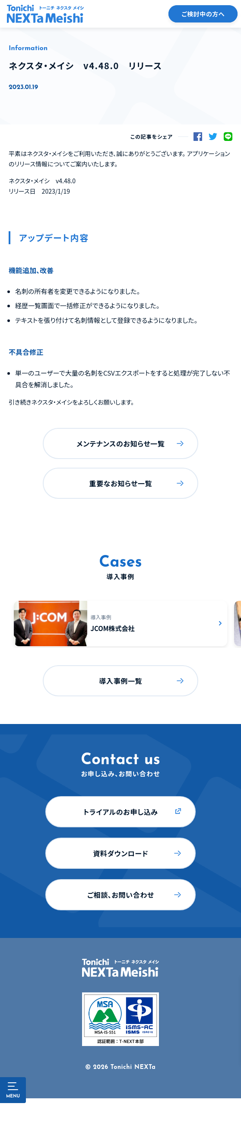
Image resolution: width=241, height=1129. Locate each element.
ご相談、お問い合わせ (120, 895)
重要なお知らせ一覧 (120, 483)
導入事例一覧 (120, 681)
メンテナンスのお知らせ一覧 (120, 443)
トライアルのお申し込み (120, 812)
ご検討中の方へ (203, 14)
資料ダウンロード (120, 853)
